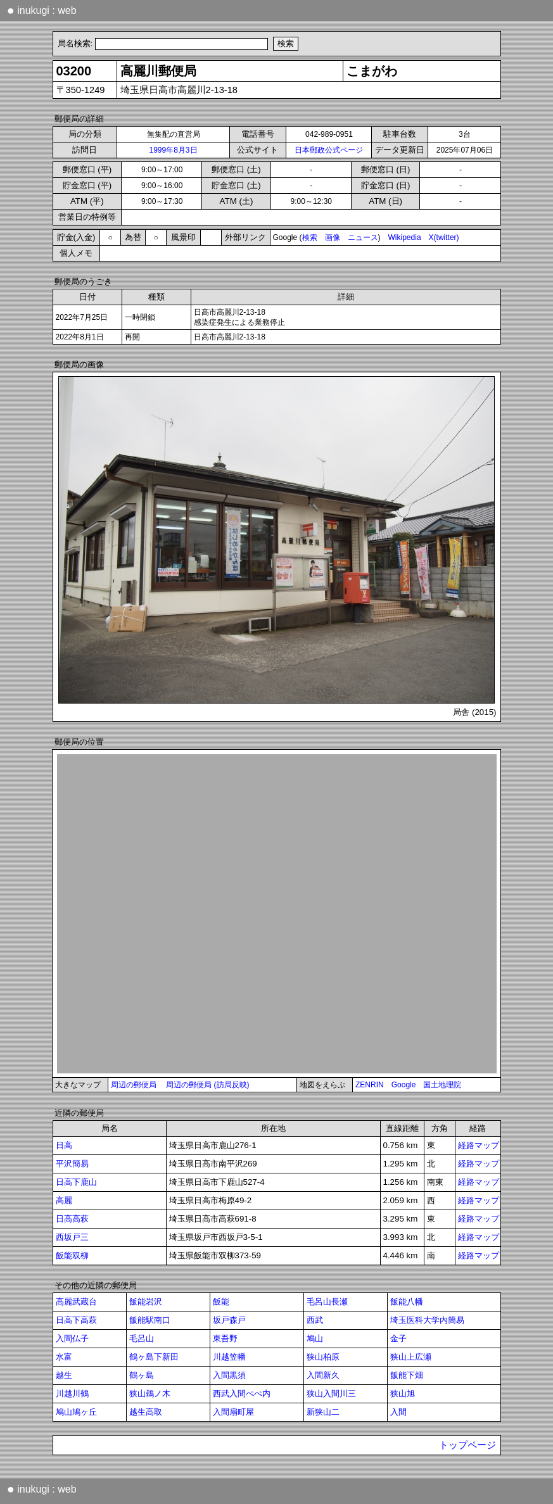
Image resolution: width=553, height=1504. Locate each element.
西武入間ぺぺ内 (241, 1393)
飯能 (221, 1301)
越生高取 (145, 1412)
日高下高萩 (76, 1320)
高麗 (64, 1200)
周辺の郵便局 (133, 1084)
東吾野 (225, 1338)
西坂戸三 (72, 1237)
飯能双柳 (72, 1255)
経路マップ (478, 1145)
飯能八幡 (406, 1301)
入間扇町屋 (233, 1412)
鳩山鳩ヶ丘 (76, 1412)
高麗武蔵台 (76, 1301)
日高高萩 (72, 1218)
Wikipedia (404, 237)
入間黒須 (229, 1375)
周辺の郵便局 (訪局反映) (207, 1084)
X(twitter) (444, 237)
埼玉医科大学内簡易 (427, 1320)
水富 (64, 1357)
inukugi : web (42, 10)
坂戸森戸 (229, 1320)
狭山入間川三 (331, 1393)
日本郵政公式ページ (329, 150)
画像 (332, 237)
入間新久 (323, 1375)
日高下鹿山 (76, 1182)
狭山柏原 (323, 1357)
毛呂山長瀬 (327, 1301)
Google (403, 1084)
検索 (309, 237)
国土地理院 (442, 1084)
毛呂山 (141, 1338)
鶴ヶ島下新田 (154, 1357)
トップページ (467, 1445)
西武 (315, 1320)
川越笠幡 (229, 1357)
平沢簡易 (72, 1163)
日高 (64, 1145)
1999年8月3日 (173, 150)
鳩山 (315, 1338)
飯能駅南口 (149, 1320)
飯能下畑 (406, 1375)
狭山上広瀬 (410, 1357)
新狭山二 (323, 1412)
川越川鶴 (72, 1393)
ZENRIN (369, 1084)
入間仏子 (72, 1338)
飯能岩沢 (145, 1301)
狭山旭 (402, 1393)
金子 (398, 1338)
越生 (64, 1375)
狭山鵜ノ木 (149, 1393)
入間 (398, 1412)
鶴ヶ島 (141, 1375)
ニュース (363, 237)
